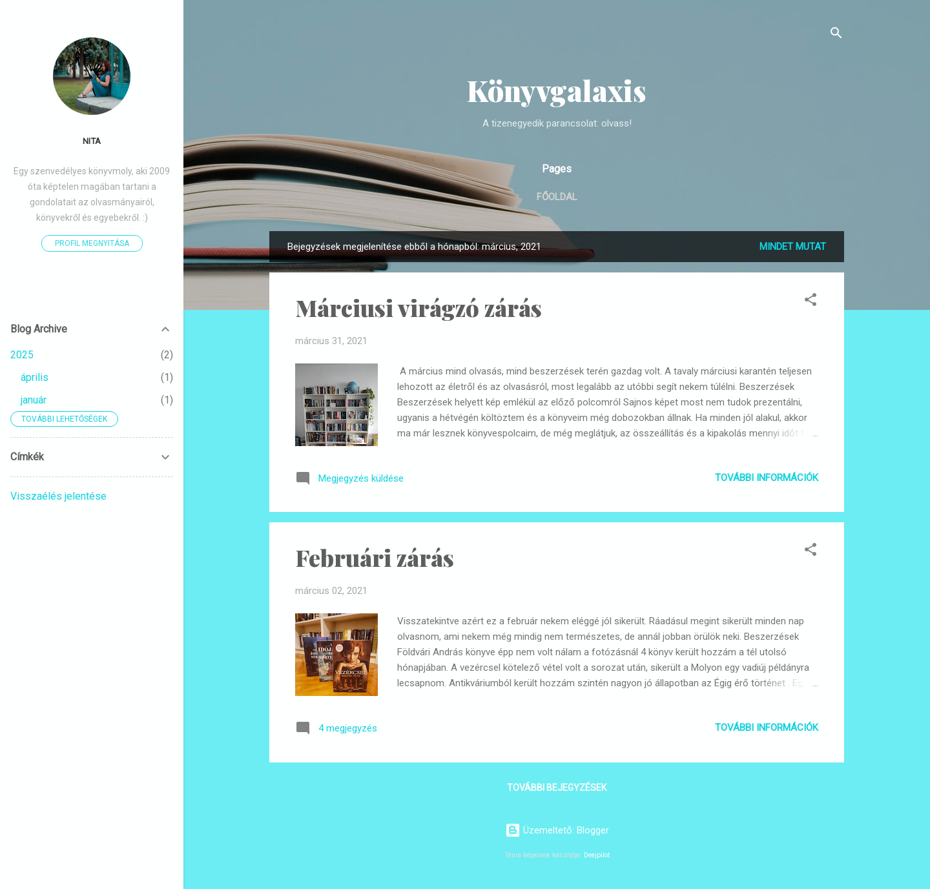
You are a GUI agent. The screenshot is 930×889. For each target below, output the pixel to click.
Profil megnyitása (92, 243)
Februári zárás (374, 557)
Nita (92, 141)
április (34, 377)
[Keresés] (836, 35)
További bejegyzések (556, 787)
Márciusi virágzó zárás (418, 307)
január (33, 400)
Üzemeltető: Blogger (557, 830)
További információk (766, 478)
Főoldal (557, 197)
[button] (810, 302)
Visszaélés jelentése (58, 496)
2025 (22, 355)
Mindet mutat (793, 246)
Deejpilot (597, 855)
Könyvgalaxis (556, 90)
